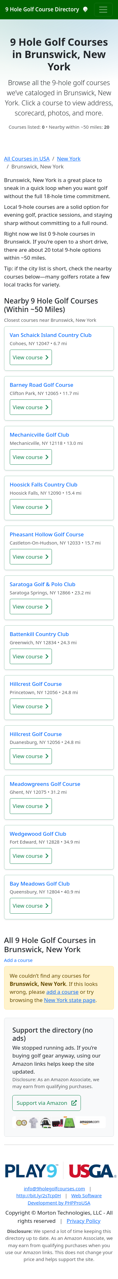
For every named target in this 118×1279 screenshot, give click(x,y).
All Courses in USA (27, 158)
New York (69, 158)
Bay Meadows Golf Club (40, 883)
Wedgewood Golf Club (38, 833)
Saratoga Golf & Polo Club (43, 584)
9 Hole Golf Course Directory (46, 9)
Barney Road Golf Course (41, 384)
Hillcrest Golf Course (36, 683)
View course (31, 357)
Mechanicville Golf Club (39, 434)
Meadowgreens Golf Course (45, 783)
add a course (62, 991)
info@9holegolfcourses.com (54, 1188)
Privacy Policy (83, 1220)
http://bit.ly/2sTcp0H (38, 1195)
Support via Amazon (47, 1102)
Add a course (18, 960)
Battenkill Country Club (39, 634)
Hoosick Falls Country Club (43, 484)
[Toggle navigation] (103, 9)
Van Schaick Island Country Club (51, 335)
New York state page (70, 1000)
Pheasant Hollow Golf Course (47, 534)
